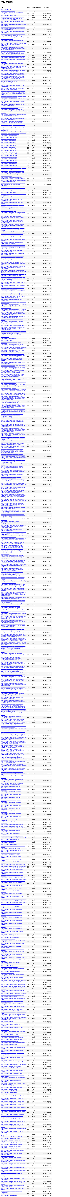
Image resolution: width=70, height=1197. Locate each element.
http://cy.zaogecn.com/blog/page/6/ (8, 145)
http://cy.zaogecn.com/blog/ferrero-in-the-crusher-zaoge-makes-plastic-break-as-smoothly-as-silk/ (13, 598)
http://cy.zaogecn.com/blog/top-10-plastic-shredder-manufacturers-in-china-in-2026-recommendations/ (12, 720)
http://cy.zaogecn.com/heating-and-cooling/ (10, 971)
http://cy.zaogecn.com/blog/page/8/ (8, 148)
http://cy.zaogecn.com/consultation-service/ (10, 839)
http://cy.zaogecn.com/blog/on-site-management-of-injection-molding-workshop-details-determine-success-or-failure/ (13, 125)
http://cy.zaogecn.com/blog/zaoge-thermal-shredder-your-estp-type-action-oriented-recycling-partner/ (12, 543)
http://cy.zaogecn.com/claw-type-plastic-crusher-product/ (13, 837)
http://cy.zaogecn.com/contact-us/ (8, 841)
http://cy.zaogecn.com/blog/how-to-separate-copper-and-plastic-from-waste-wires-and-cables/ (13, 96)
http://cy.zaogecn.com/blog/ (7, 340)
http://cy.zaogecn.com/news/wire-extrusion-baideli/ (12, 1009)
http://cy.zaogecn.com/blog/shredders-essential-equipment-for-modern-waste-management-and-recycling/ (11, 359)
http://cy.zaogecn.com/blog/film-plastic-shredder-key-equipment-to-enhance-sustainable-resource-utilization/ (13, 74)
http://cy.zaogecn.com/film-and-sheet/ (9, 967)
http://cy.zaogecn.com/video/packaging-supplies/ (11, 1087)
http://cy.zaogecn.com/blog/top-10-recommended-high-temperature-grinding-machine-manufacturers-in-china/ (13, 735)
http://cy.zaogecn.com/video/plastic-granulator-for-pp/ (12, 1114)
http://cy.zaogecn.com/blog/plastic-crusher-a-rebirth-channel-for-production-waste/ (12, 447)
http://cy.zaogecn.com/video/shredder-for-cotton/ (11, 1142)
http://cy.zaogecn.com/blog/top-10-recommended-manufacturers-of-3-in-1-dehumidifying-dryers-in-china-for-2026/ (13, 780)
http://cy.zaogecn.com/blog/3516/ (8, 192)
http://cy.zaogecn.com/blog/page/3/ (8, 140)
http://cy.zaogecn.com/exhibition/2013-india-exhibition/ (13, 867)
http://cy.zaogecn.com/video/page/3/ (9, 1090)
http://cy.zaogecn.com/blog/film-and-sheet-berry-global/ (13, 70)
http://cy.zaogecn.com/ (6, 9)
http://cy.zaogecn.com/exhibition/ (8, 939)
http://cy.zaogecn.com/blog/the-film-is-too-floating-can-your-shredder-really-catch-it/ (13, 677)
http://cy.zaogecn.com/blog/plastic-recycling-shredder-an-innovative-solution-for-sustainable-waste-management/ (13, 184)
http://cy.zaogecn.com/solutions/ (8, 1055)
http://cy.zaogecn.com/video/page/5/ (9, 1094)
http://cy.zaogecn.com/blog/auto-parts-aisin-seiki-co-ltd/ (13, 26)
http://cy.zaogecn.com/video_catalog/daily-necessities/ (13, 1163)
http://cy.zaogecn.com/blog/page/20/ (9, 165)
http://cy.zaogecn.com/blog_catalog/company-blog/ (12, 824)
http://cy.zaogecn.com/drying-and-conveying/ (11, 848)
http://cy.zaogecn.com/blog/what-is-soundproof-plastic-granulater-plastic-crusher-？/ (13, 291)
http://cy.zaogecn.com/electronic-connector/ (10, 854)
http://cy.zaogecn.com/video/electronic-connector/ (12, 1073)
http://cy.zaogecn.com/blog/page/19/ (9, 163)
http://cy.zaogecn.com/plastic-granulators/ (10, 1036)
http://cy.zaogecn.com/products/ (8, 1045)
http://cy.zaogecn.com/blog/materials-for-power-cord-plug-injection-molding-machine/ (12, 119)
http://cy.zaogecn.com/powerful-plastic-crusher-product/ (13, 1042)
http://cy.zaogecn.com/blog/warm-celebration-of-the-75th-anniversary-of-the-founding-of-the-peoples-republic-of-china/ (12, 257)
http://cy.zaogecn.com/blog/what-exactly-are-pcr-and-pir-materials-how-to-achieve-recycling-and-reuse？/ (13, 274)
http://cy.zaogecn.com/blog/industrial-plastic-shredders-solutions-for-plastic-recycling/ (13, 105)
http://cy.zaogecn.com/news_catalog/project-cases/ (12, 1027)
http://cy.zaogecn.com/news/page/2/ (9, 996)
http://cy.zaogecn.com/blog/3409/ (8, 19)
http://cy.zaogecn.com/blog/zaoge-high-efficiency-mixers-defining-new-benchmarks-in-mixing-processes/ (13, 614)
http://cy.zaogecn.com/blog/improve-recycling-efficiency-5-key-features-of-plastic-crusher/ (13, 536)
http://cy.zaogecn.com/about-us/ (8, 11)
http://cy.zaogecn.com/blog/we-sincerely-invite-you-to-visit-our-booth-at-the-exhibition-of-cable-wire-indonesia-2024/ (13, 263)
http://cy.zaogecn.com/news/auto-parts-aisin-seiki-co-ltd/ (13, 980)
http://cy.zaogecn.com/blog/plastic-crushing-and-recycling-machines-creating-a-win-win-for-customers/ (13, 178)
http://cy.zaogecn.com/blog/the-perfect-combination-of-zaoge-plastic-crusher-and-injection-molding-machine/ (13, 245)
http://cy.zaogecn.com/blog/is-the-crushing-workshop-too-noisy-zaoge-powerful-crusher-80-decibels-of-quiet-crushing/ (13, 438)
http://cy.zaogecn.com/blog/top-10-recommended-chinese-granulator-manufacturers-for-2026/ (12, 784)
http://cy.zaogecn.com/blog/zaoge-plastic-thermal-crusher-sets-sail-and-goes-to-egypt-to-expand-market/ (13, 549)
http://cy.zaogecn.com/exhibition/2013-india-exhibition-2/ (13, 864)
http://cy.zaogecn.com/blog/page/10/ (9, 135)
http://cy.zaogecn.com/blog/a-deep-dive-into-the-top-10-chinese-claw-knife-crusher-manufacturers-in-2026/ (13, 723)
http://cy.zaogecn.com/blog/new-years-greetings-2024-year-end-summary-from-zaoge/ (13, 365)
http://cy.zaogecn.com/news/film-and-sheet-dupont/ (12, 994)
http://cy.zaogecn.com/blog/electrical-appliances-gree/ (13, 57)
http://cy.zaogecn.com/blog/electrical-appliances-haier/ (13, 59)
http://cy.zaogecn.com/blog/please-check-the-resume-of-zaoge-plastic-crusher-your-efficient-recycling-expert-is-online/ (13, 539)
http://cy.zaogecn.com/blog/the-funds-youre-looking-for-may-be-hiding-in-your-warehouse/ (13, 237)
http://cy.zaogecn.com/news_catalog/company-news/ (12, 1022)
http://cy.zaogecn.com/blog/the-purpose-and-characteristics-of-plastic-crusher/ (11, 477)
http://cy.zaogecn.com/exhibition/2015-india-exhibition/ (13, 881)
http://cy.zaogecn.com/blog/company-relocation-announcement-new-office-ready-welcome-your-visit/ (12, 353)
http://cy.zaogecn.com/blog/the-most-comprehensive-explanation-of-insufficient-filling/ (12, 243)
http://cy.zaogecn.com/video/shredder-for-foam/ (11, 1144)
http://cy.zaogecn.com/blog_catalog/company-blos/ (12, 826)
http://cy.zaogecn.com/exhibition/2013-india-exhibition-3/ (13, 866)
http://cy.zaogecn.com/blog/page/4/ (8, 142)
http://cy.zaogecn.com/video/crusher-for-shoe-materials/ (13, 1064)
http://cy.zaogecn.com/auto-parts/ (8, 15)
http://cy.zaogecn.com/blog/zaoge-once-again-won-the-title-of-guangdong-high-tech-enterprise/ (13, 317)
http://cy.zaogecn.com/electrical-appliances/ (10, 853)
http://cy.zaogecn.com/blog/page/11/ (9, 137)
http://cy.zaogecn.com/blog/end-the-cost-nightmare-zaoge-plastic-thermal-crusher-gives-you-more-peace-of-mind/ (13, 500)
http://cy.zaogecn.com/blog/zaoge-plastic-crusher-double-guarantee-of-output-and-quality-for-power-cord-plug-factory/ (13, 322)
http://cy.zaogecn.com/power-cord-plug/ (9, 1041)
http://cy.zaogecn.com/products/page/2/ (9, 1044)
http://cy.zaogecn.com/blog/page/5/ (8, 143)
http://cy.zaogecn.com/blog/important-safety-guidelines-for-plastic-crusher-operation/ (13, 99)
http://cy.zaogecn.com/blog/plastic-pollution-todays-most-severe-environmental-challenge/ (13, 181)
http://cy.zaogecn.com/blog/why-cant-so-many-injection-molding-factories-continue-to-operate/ (13, 297)
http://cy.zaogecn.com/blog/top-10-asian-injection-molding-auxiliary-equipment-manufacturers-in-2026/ (12, 754)
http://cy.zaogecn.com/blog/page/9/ (8, 150)
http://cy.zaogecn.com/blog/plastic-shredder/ (11, 190)
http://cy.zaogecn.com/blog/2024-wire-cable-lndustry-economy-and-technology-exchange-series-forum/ (12, 18)
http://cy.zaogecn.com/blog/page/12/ (9, 152)
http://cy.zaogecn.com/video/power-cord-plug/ (11, 1138)
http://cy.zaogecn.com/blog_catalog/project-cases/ (12, 836)
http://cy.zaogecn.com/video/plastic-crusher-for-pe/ (12, 1102)
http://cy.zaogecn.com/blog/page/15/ (9, 157)
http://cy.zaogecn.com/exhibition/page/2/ (10, 935)
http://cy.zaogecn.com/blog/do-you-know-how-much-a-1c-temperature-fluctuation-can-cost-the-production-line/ (13, 688)
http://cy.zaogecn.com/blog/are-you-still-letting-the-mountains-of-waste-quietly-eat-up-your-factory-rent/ (12, 632)
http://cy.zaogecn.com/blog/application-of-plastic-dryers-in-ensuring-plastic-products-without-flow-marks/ (13, 356)
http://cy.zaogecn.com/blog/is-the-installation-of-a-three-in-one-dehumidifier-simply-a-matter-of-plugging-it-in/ (13, 667)
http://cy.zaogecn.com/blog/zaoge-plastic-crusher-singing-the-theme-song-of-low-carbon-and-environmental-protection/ (12, 415)
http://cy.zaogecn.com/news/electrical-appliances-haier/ (13, 986)
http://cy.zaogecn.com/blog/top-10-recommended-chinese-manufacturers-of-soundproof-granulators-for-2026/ (13, 773)
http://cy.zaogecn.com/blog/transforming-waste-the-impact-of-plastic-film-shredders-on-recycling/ (12, 345)
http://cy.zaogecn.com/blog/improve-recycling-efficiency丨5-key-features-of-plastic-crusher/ (13, 488)
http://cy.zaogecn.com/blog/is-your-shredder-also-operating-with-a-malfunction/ (12, 698)
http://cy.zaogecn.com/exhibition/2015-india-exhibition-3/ (13, 879)
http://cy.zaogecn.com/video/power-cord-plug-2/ (11, 1136)
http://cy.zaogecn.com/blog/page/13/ (9, 153)
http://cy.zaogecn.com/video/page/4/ (9, 1092)
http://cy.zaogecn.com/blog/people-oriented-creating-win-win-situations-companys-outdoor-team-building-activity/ (13, 167)
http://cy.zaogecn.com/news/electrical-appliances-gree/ (13, 984)
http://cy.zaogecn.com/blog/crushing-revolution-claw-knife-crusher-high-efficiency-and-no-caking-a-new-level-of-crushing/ (13, 484)
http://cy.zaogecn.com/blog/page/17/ (9, 160)
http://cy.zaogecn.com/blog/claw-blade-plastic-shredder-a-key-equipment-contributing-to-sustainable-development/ (13, 44)
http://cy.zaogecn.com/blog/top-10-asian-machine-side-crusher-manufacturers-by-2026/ (13, 762)
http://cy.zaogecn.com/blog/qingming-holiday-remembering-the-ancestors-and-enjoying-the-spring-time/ (12, 217)
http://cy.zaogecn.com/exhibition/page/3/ (10, 937)
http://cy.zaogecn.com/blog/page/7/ (8, 147)
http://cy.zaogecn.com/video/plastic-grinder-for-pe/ (12, 1124)
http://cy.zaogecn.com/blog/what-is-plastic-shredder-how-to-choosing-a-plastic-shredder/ (12, 288)
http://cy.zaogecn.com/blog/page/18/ (9, 162)
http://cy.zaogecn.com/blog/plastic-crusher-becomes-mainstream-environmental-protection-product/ (12, 444)
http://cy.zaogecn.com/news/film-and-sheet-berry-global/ (13, 993)
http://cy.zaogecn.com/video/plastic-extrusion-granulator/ (13, 1110)
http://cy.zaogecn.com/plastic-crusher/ (9, 1034)
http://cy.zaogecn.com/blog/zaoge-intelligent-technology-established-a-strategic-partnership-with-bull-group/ (13, 310)
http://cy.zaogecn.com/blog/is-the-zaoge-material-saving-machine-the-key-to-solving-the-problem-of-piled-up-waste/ (13, 565)
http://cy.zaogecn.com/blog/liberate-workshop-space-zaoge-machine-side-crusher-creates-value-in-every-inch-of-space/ (12, 589)
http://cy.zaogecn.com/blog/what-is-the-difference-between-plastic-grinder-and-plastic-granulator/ (12, 294)
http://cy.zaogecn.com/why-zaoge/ (8, 1193)
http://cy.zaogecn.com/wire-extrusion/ (9, 1195)
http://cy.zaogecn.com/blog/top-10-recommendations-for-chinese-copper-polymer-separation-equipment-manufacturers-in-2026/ (13, 738)
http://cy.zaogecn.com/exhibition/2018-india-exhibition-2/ (13, 899)
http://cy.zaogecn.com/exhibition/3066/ (9, 934)
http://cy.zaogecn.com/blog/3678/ (8, 338)
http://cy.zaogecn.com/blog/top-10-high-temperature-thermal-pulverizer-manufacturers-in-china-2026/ (12, 757)
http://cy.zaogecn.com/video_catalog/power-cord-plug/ (13, 1181)
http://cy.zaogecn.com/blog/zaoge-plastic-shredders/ (12, 325)
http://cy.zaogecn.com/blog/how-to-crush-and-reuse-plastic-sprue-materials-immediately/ (12, 89)
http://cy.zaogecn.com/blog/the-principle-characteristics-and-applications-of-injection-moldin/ (13, 248)
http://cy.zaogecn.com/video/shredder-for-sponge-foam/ (13, 1148)
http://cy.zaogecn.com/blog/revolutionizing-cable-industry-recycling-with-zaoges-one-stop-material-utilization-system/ (12, 221)
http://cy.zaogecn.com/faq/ (7, 965)
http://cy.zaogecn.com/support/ (7, 1060)
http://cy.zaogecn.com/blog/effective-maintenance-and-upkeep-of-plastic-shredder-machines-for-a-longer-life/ (13, 55)
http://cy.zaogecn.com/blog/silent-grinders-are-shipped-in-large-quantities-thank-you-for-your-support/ (13, 379)
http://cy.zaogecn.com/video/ (7, 1156)
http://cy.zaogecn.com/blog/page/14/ (9, 155)
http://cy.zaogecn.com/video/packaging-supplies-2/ (12, 1085)
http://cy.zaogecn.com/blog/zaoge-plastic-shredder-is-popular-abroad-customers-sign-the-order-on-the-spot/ (13, 394)
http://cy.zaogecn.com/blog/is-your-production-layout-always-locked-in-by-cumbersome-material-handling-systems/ (12, 714)
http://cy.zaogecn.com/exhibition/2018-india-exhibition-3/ (13, 900)
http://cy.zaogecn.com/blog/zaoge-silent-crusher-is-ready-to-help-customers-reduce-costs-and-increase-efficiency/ (12, 421)
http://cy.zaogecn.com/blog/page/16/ (9, 158)
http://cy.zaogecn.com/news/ (7, 1021)
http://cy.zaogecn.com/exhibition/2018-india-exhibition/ (13, 902)
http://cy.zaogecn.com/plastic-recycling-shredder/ (12, 1037)
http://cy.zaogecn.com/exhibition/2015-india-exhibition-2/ (13, 877)
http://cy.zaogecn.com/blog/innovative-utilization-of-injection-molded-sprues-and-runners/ (12, 107)
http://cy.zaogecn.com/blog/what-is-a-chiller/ (10, 280)
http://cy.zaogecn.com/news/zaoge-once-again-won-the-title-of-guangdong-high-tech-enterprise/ (13, 1015)
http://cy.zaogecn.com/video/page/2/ (9, 1089)
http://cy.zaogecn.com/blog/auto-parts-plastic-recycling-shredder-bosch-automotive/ (13, 29)
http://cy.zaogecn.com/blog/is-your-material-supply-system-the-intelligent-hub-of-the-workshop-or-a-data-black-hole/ (13, 680)
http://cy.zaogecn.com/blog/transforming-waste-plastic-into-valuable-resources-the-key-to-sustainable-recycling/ (13, 368)
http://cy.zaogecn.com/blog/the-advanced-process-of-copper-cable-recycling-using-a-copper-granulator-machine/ (12, 229)
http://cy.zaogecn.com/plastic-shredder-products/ (11, 1039)
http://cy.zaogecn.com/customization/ (9, 844)
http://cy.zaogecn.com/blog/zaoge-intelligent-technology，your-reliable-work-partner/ (11, 402)
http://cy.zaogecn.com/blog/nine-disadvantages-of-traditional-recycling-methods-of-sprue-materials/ (12, 122)
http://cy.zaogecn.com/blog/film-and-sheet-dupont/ (12, 71)
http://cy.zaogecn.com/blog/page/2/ (8, 139)
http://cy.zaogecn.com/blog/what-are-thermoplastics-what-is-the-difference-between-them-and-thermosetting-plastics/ (13, 271)
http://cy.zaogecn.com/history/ (7, 973)
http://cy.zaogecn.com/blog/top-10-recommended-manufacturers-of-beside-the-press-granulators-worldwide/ (12, 777)
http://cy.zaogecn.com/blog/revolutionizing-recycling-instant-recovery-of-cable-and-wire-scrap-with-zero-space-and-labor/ (12, 225)
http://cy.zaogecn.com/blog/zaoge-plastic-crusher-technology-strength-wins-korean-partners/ (12, 418)
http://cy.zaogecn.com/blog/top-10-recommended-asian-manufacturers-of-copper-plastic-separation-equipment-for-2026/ (13, 769)
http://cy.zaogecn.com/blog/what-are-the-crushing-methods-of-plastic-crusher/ (12, 530)
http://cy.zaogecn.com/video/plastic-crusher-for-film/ (12, 1101)
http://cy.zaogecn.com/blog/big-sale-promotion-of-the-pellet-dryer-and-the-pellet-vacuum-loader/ (13, 35)
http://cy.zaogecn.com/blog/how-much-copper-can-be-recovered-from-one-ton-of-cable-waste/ (13, 81)
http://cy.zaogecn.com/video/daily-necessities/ (11, 1066)
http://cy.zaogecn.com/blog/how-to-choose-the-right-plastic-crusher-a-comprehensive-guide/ (12, 351)
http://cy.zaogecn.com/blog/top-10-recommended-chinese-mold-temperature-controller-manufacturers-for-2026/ (13, 765)
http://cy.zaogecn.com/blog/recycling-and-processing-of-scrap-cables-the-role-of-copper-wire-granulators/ (13, 348)
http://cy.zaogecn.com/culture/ (7, 842)
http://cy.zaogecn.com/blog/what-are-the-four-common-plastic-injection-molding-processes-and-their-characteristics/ (13, 267)
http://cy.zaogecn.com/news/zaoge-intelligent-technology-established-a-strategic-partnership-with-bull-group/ (13, 1012)
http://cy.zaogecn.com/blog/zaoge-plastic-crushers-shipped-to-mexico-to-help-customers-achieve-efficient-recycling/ (13, 651)
